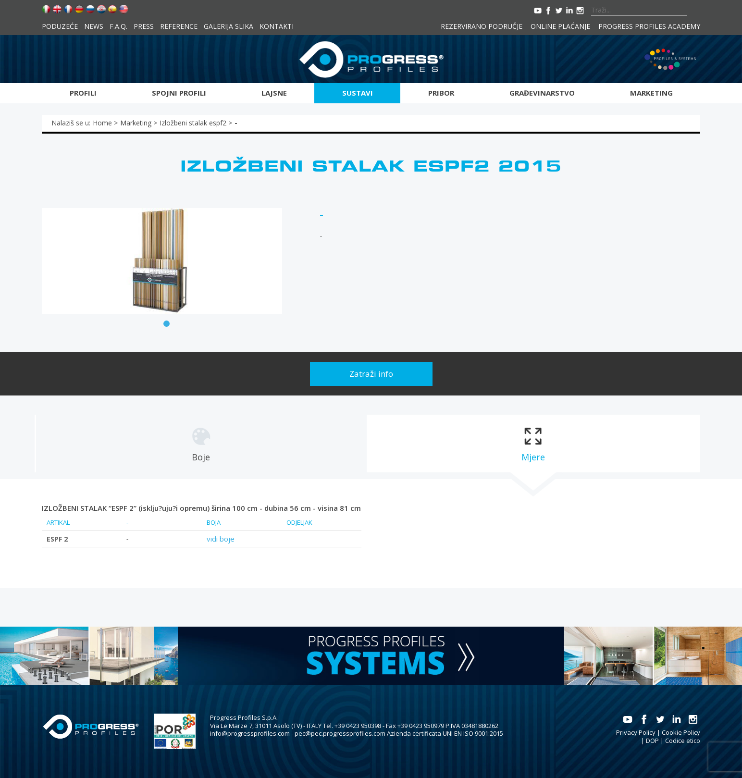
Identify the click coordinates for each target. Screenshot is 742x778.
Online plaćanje (560, 26)
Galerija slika (228, 26)
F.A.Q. (118, 26)
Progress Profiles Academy (649, 26)
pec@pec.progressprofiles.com (340, 733)
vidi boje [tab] (221, 538)
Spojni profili (179, 93)
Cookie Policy (681, 732)
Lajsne (274, 93)
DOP (652, 740)
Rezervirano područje (481, 26)
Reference (179, 26)
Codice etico (682, 740)
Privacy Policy (635, 732)
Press (144, 26)
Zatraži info (371, 373)
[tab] (201, 443)
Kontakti (277, 26)
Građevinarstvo (542, 93)
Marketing (651, 93)
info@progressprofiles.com (250, 733)
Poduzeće (60, 26)
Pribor (441, 93)
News (93, 26)
